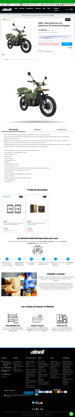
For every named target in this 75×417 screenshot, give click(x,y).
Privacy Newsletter (54, 371)
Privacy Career (53, 372)
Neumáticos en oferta (67, 371)
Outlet (64, 377)
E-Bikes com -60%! (67, 364)
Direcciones (5, 365)
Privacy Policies (53, 361)
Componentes (30, 9)
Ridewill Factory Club (18, 363)
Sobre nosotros (17, 364)
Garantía (28, 379)
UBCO (52, 15)
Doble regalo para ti (67, 361)
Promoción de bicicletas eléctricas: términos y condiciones (43, 366)
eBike (16, 9)
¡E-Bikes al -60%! (56, 10)
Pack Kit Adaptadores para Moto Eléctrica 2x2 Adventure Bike (36, 223)
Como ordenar (41, 361)
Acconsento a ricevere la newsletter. (18, 396)
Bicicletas (22, 9)
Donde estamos (17, 361)
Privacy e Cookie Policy (55, 363)
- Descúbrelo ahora (47, 1)
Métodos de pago (42, 363)
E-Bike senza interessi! (68, 363)
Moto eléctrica (37, 15)
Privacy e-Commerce (55, 364)
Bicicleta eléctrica (29, 15)
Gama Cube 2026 (66, 366)
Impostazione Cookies (55, 377)
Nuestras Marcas (17, 369)
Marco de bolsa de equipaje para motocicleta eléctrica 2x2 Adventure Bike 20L (14, 223)
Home (23, 15)
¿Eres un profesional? (31, 380)
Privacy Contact (53, 369)
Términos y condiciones (43, 374)
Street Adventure (46, 15)
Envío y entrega (41, 369)
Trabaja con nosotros (18, 371)
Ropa (44, 9)
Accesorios (38, 9)
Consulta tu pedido (30, 361)
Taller (48, 9)
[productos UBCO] (68, 19)
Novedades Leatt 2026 (68, 372)
